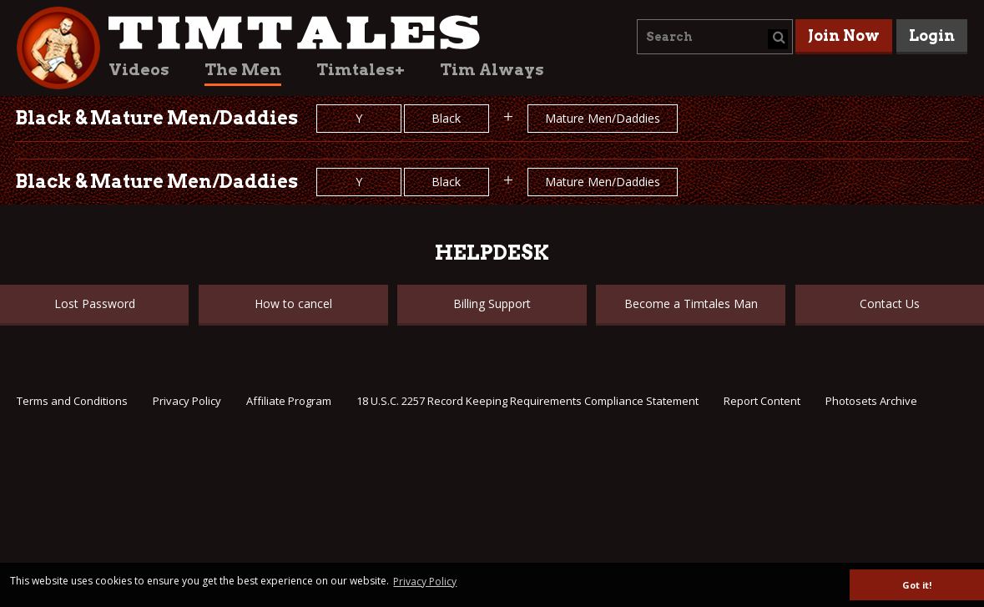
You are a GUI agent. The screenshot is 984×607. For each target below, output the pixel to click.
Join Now (844, 35)
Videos (138, 69)
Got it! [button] (916, 585)
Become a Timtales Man (691, 303)
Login (932, 35)
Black (446, 118)
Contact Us (890, 303)
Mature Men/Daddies (602, 118)
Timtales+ (360, 69)
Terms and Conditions (72, 400)
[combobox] (715, 36)
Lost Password (94, 303)
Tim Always (492, 69)
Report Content (762, 400)
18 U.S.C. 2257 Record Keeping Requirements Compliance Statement (527, 400)
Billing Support (492, 303)
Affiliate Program (288, 400)
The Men (242, 69)
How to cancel (293, 303)
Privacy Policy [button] (425, 581)
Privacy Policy (187, 400)
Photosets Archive (871, 400)
